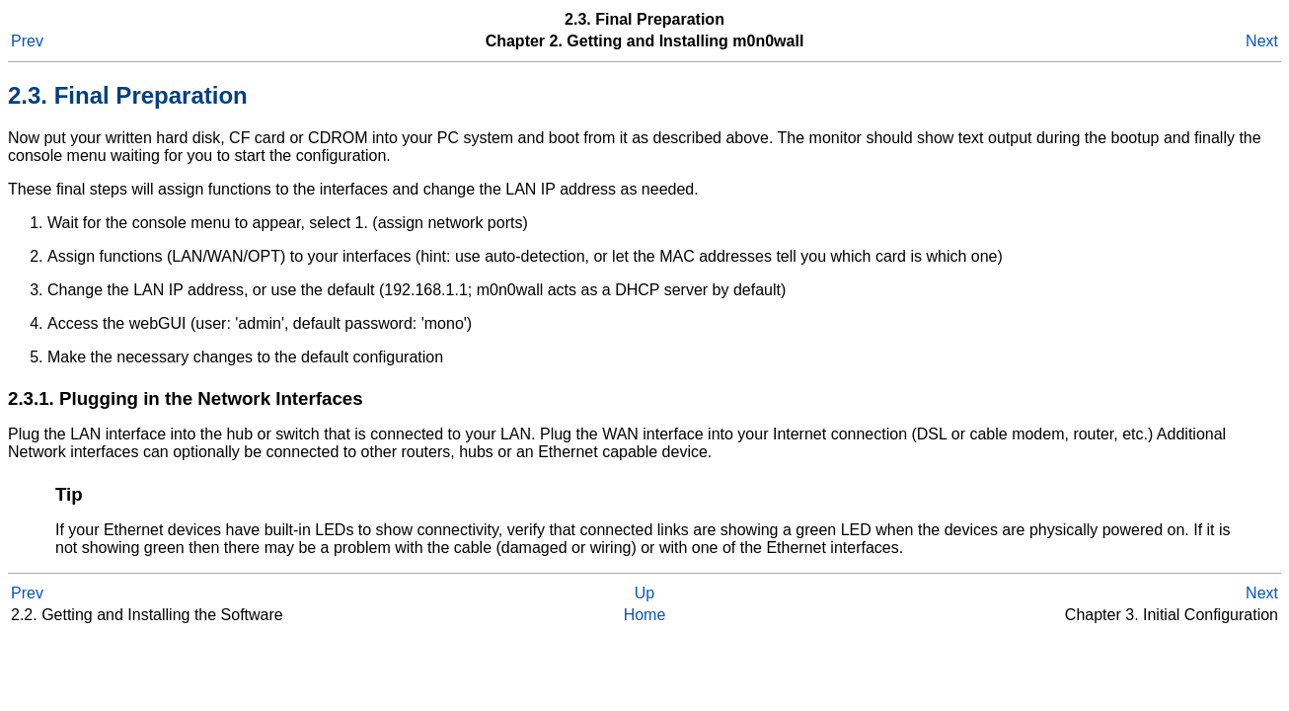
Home (645, 614)
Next (1262, 41)
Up (644, 593)
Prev (27, 41)
